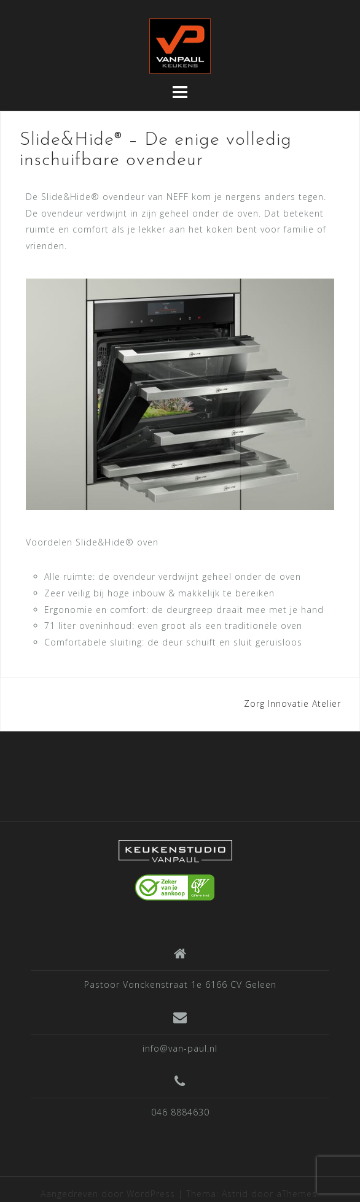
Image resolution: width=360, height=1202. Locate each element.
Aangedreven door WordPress (108, 1194)
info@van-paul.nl (180, 1048)
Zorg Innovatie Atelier (292, 703)
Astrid (235, 1194)
